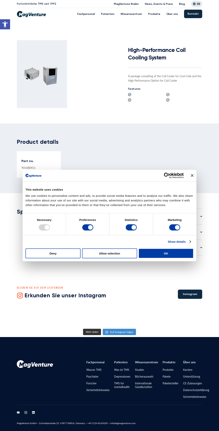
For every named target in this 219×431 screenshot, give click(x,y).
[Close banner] (192, 175)
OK (166, 253)
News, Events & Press (159, 4)
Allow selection (109, 253)
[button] (5, 24)
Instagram (190, 294)
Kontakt (193, 13)
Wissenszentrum (131, 14)
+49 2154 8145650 (97, 423)
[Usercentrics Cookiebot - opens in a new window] (167, 175)
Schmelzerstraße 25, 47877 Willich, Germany (62, 423)
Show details (177, 241)
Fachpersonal (86, 14)
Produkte (154, 14)
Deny (53, 253)
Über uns (172, 14)
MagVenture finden (126, 4)
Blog (182, 4)
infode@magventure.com (123, 423)
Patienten (107, 14)
